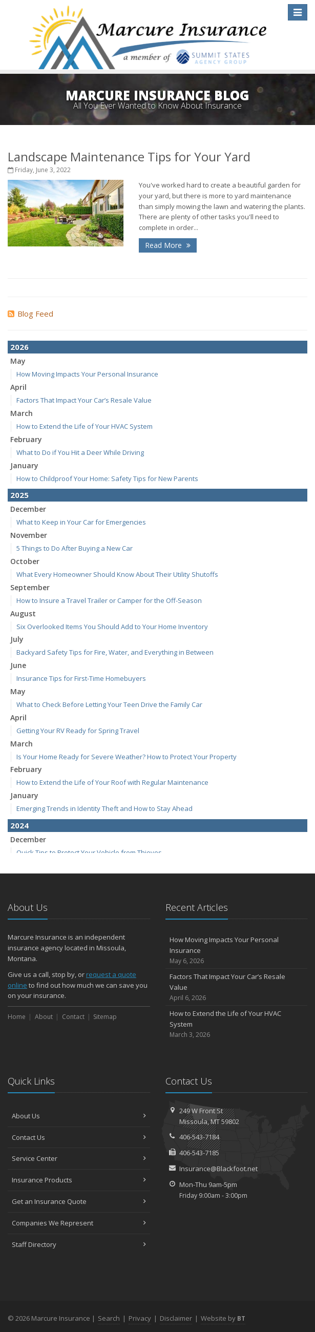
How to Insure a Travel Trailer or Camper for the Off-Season (109, 600)
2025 (19, 495)
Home (17, 1016)
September (30, 587)
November (28, 535)
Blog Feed (30, 313)
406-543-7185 (199, 1152)
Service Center (79, 1158)
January (24, 465)
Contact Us (79, 1137)
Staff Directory (79, 1244)
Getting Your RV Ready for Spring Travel (77, 730)
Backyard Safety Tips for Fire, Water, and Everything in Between (115, 652)
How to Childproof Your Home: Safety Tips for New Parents (107, 478)
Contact (73, 1016)
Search (109, 1318)
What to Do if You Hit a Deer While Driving (80, 452)
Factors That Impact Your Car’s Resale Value (84, 400)
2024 (19, 825)
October (24, 561)
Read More (168, 245)
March (21, 413)
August (23, 613)
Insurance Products (79, 1179)
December (28, 509)
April (18, 387)
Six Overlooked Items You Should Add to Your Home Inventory (112, 626)
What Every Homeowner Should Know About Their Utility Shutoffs (117, 574)
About (44, 1016)
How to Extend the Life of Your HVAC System (84, 426)
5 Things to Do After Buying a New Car (74, 548)
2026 (19, 347)
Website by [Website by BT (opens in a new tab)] (223, 1318)
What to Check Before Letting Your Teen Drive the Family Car (109, 704)
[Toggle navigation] (297, 12)
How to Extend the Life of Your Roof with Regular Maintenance (112, 782)
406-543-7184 (199, 1136)
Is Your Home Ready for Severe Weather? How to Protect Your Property (126, 756)
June (18, 665)
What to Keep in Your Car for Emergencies (81, 522)
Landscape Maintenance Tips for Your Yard (129, 156)
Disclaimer (176, 1318)
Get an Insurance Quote (79, 1201)
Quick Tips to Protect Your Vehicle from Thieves (89, 852)
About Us (79, 1115)
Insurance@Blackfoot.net (218, 1168)
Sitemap (105, 1016)
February (26, 439)
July (17, 639)
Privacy (140, 1318)
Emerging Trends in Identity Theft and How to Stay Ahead (104, 808)
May (18, 361)
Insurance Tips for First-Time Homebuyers (81, 678)
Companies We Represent (79, 1222)
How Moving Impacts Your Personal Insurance (87, 374)
